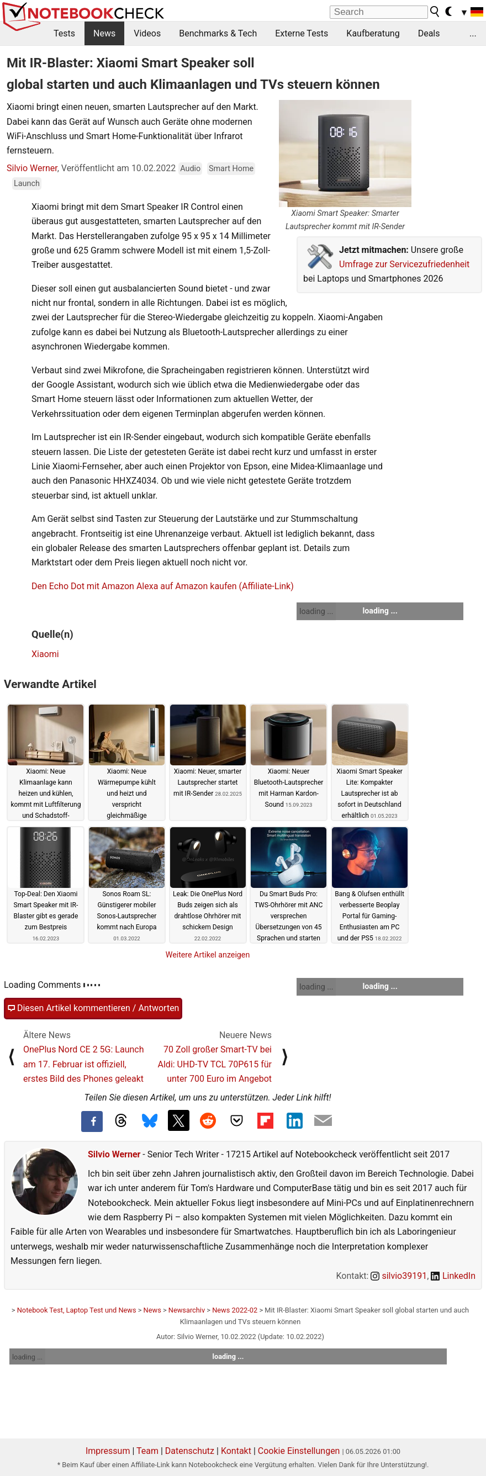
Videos (147, 33)
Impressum (108, 1451)
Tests (64, 33)
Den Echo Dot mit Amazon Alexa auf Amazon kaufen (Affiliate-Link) (162, 586)
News (104, 33)
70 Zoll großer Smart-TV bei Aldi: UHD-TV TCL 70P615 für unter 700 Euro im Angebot (215, 1064)
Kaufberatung (372, 33)
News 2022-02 (234, 1310)
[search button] (435, 11)
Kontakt (236, 1451)
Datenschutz (189, 1451)
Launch (27, 183)
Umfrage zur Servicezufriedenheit (404, 264)
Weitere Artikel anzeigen (208, 954)
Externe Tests (301, 33)
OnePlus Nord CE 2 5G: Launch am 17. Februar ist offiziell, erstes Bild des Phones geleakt (83, 1064)
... (473, 33)
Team (147, 1451)
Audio (190, 168)
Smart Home (231, 168)
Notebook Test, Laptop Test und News (76, 1310)
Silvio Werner (32, 168)
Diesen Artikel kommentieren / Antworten (93, 1008)
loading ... (316, 611)
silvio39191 (399, 1276)
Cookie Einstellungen (299, 1451)
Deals (429, 33)
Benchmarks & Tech (218, 33)
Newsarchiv (186, 1310)
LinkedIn (453, 1276)
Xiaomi (45, 654)
